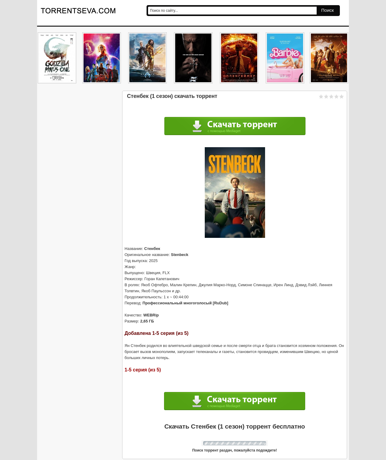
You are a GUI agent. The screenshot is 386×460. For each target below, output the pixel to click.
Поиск (327, 10)
